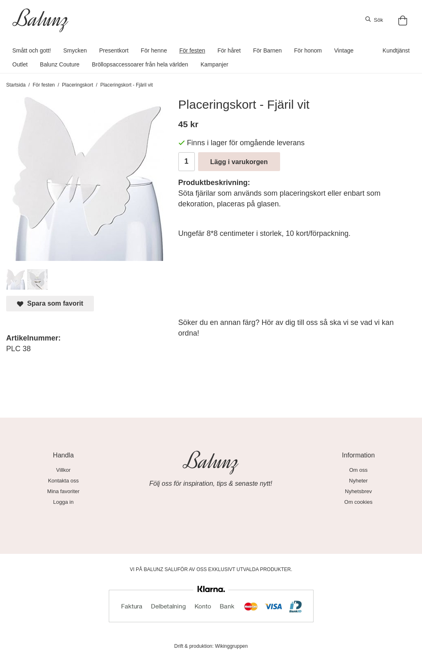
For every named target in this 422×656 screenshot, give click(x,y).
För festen (192, 50)
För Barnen (267, 50)
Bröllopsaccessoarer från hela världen (140, 64)
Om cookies (358, 502)
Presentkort (114, 50)
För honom (308, 50)
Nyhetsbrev (358, 491)
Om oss (358, 470)
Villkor (63, 470)
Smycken (75, 50)
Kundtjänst (396, 50)
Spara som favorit (50, 303)
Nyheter (358, 481)
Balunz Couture (60, 64)
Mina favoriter (63, 491)
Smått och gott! (31, 50)
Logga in (63, 502)
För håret (229, 50)
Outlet (19, 64)
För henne (154, 50)
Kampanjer (214, 64)
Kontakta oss (63, 481)
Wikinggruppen (231, 646)
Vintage (344, 50)
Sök (374, 19)
